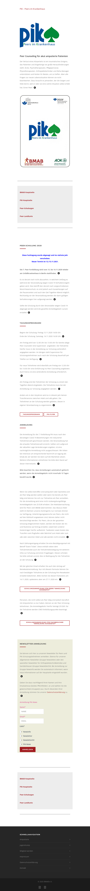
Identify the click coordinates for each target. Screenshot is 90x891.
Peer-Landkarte (26, 803)
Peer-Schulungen (27, 208)
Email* (32, 719)
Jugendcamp (25, 845)
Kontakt (23, 868)
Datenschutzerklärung (56, 692)
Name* (32, 710)
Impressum (24, 856)
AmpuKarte (24, 839)
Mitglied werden (26, 851)
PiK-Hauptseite (26, 200)
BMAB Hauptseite (27, 192)
